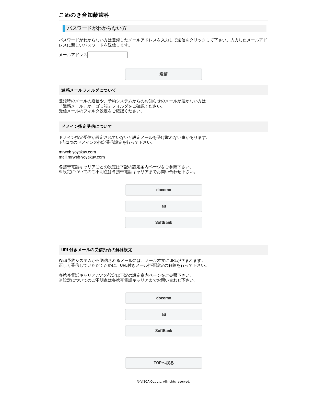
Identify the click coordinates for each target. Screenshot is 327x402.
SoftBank (163, 222)
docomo (163, 189)
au (163, 206)
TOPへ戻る (164, 362)
